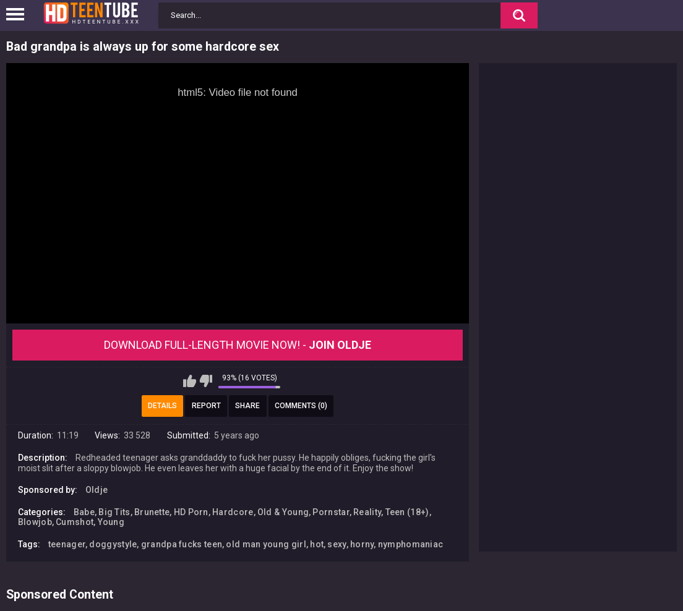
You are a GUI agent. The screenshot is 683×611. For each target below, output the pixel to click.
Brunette (152, 512)
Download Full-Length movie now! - (237, 344)
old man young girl (266, 544)
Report (206, 405)
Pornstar (330, 512)
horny (362, 544)
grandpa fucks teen (181, 544)
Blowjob (35, 522)
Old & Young (283, 512)
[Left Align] (18, 14)
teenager (66, 544)
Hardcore (232, 512)
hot (317, 544)
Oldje (96, 490)
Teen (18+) (407, 512)
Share (247, 405)
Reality (367, 512)
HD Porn (191, 512)
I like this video (189, 381)
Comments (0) (301, 405)
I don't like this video (205, 381)
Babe (84, 512)
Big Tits (114, 512)
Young (111, 522)
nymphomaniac (411, 544)
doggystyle (113, 544)
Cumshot (74, 522)
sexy (336, 544)
